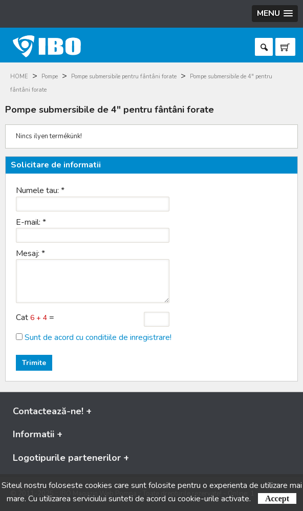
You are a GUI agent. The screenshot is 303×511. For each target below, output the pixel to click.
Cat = (35, 317)
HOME (19, 76)
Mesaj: (30, 253)
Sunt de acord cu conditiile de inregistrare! (98, 337)
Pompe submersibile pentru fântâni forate (124, 76)
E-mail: (31, 222)
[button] (275, 13)
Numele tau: (40, 190)
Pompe (49, 76)
